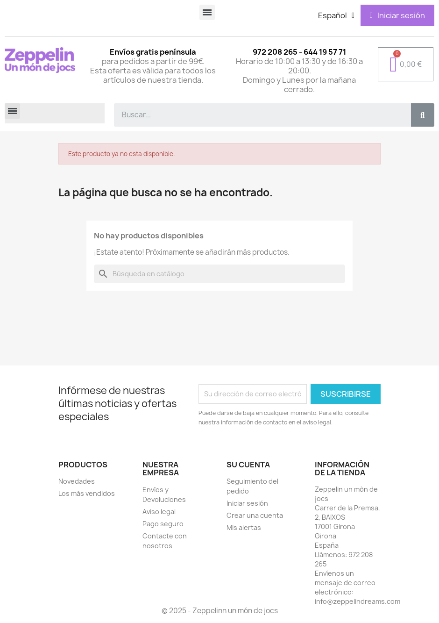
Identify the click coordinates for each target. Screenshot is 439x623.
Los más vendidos (86, 493)
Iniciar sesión (247, 503)
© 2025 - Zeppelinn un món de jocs (220, 611)
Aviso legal (159, 511)
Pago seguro (163, 523)
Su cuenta (248, 464)
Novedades (76, 481)
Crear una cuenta (255, 515)
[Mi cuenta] (397, 15)
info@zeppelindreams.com (357, 601)
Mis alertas (244, 527)
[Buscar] (219, 274)
